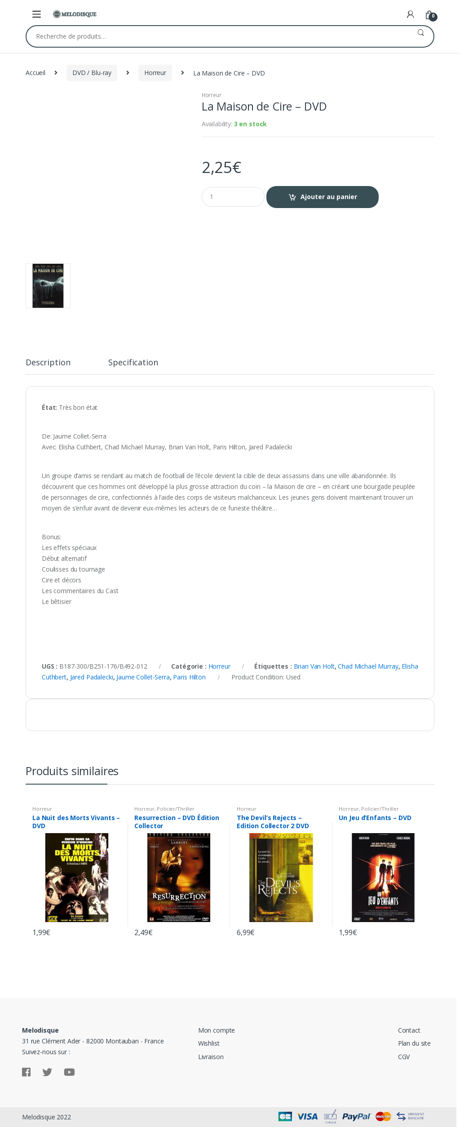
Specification (133, 363)
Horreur (155, 72)
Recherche (420, 36)
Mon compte (216, 1030)
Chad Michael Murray (368, 666)
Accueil (35, 72)
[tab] (48, 366)
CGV (404, 1056)
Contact (409, 1030)
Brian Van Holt (314, 666)
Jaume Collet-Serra (142, 677)
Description (48, 363)
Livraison (211, 1056)
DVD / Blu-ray (91, 72)
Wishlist (209, 1043)
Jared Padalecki (91, 677)
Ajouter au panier (329, 196)
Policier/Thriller (176, 808)
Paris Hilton (189, 677)
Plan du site (414, 1043)
